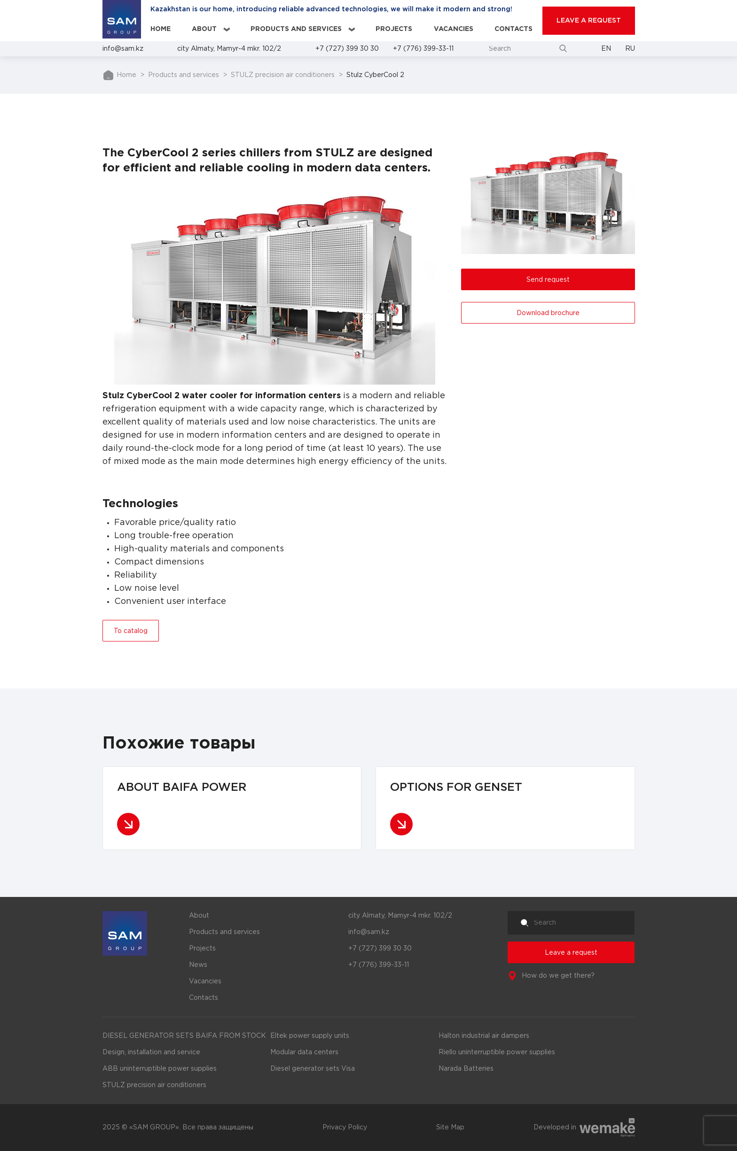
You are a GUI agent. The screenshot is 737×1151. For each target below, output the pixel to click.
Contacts (513, 29)
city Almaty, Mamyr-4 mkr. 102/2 (229, 49)
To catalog (131, 631)
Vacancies (453, 29)
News (198, 965)
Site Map (450, 1127)
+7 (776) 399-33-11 (423, 49)
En (606, 49)
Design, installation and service (151, 1052)
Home (160, 29)
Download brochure (548, 313)
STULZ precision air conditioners (283, 75)
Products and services (296, 29)
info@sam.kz (122, 49)
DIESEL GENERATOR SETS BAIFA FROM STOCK (184, 1036)
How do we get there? (558, 976)
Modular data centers (304, 1052)
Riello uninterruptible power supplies (497, 1052)
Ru (630, 49)
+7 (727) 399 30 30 (347, 49)
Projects (394, 29)
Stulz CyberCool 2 (375, 75)
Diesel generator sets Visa (312, 1069)
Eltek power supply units (309, 1036)
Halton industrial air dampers (484, 1036)
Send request (548, 280)
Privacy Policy (344, 1127)
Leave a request (571, 953)
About (204, 29)
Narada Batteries (466, 1069)
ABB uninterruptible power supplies (159, 1069)
